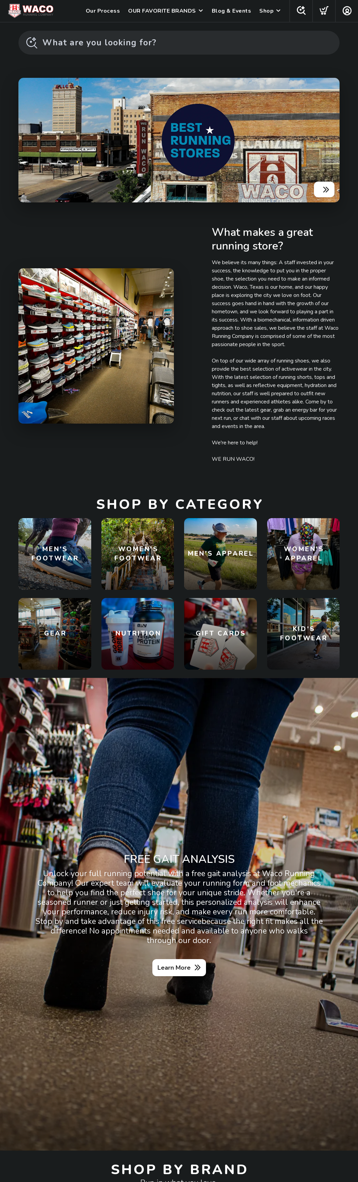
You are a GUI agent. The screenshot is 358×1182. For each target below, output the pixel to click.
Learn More (174, 968)
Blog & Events (231, 11)
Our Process (103, 11)
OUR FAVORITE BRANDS (162, 11)
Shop (266, 11)
